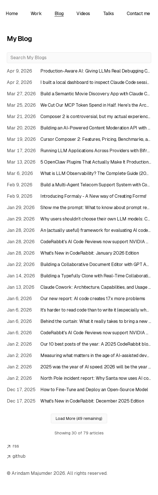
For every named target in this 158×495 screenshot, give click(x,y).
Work (36, 13)
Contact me (138, 13)
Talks (108, 13)
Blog (59, 13)
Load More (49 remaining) (79, 418)
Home (12, 13)
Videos (83, 13)
